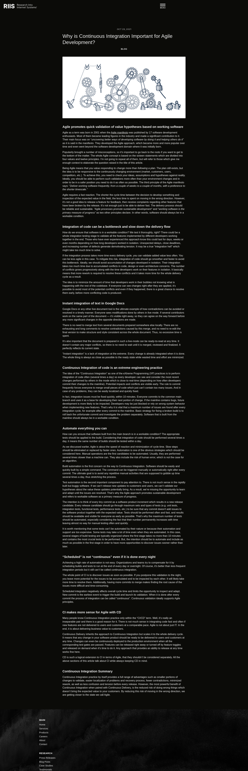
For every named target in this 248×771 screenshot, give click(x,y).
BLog (124, 49)
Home (127, 7)
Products (153, 7)
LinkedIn (164, 731)
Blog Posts (130, 735)
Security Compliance (198, 731)
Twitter (165, 740)
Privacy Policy (195, 735)
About (179, 7)
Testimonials (131, 744)
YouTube (164, 735)
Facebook (165, 744)
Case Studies (132, 740)
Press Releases (133, 731)
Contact (103, 753)
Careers (167, 7)
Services (139, 7)
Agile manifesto (119, 132)
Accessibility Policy (197, 740)
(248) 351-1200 (46, 737)
